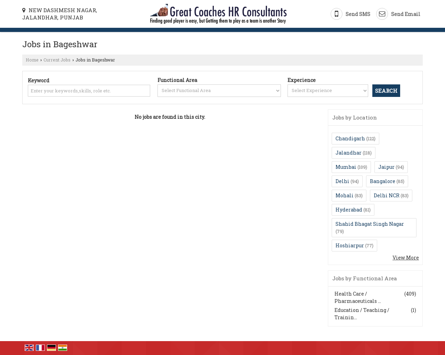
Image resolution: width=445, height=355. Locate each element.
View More (406, 257)
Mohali (344, 195)
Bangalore (382, 181)
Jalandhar (348, 152)
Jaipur (386, 167)
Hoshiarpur (349, 245)
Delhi (342, 181)
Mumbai (345, 167)
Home (32, 60)
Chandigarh (350, 138)
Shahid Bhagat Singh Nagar (369, 224)
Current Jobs (57, 60)
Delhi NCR (386, 195)
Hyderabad (348, 209)
